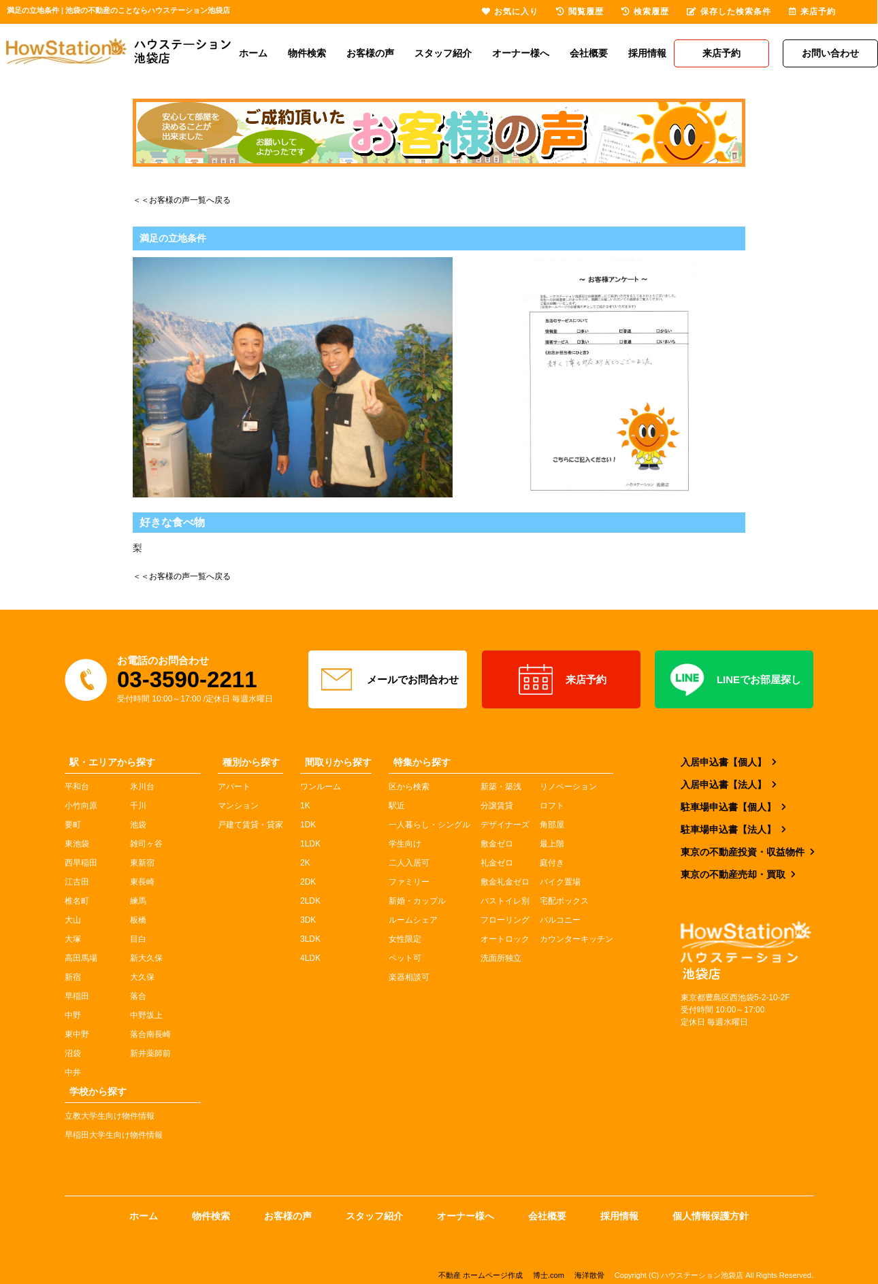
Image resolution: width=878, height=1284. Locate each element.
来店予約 (561, 680)
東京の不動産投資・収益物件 (742, 851)
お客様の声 (370, 53)
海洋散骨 (589, 1275)
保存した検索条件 (729, 11)
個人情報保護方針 (710, 1216)
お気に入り (510, 11)
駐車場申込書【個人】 (728, 807)
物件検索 (307, 53)
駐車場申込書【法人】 (728, 829)
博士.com (548, 1275)
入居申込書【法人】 (723, 784)
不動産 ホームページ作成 (480, 1275)
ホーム (253, 53)
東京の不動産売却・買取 (733, 874)
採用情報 (647, 53)
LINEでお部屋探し (734, 680)
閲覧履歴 (580, 11)
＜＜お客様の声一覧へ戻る (182, 200)
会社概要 (589, 53)
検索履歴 (645, 11)
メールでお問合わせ (388, 680)
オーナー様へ (520, 53)
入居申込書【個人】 (723, 762)
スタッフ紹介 (443, 53)
